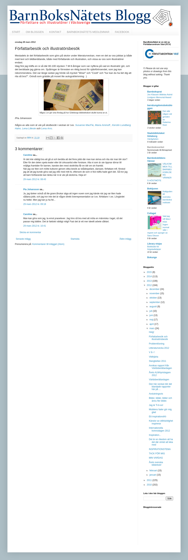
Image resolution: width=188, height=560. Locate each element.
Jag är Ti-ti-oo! (156, 405)
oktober (153, 297)
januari (153, 475)
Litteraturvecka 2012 (159, 348)
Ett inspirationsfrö (157, 416)
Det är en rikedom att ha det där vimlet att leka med (161, 442)
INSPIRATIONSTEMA (160, 449)
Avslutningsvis (156, 393)
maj (151, 319)
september (155, 302)
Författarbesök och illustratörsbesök (158, 338)
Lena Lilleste (29, 128)
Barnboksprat (154, 91)
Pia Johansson (31, 189)
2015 (149, 272)
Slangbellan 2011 (157, 361)
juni (151, 315)
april (151, 324)
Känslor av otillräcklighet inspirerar (161, 422)
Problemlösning (156, 343)
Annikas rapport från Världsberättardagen (160, 366)
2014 (149, 276)
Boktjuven (152, 188)
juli (151, 311)
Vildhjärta (153, 356)
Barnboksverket (155, 147)
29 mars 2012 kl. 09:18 (34, 204)
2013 (149, 281)
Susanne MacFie (84, 125)
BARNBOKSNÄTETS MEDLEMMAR (88, 31)
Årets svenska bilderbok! (156, 463)
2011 (149, 480)
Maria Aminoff (103, 125)
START (16, 31)
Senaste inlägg (23, 239)
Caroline (27, 155)
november (154, 293)
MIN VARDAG (156, 458)
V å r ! (152, 352)
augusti (153, 306)
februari (153, 470)
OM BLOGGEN (35, 31)
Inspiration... (155, 435)
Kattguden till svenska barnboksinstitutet (167, 197)
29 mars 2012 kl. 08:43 (34, 179)
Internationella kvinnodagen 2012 (159, 429)
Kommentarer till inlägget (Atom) (48, 244)
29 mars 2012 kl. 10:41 (34, 226)
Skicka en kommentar (30, 232)
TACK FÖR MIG (157, 453)
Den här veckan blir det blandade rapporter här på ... (160, 387)
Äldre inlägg (125, 239)
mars (152, 328)
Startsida (75, 239)
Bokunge (152, 257)
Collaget (151, 213)
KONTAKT (55, 31)
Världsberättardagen (159, 379)
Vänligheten (152, 139)
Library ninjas (154, 243)
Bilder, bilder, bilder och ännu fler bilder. (160, 399)
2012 (149, 285)
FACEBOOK (122, 31)
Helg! (151, 332)
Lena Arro (46, 128)
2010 (149, 484)
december (154, 289)
